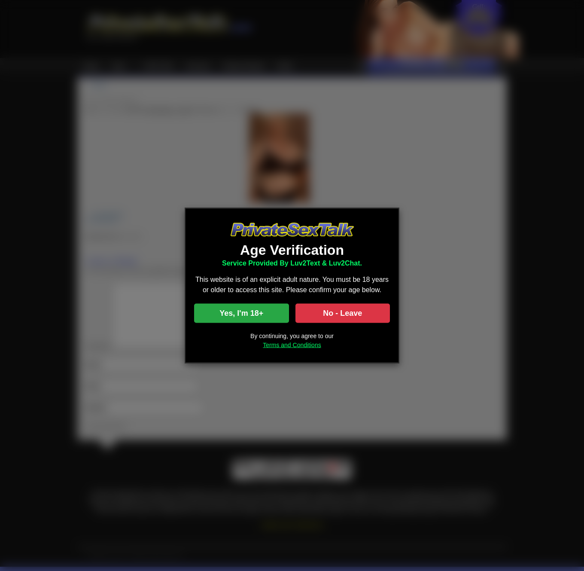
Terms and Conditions (292, 345)
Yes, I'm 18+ (241, 313)
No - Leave (342, 313)
